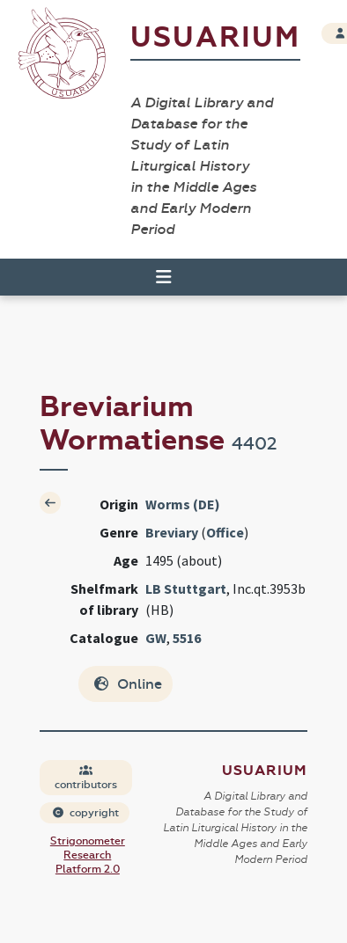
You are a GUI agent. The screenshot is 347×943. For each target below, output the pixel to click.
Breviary (171, 532)
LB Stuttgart (185, 588)
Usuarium (215, 37)
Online (127, 684)
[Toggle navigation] (155, 277)
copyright (85, 813)
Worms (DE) (182, 504)
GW (155, 638)
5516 (187, 638)
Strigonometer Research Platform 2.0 (87, 855)
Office (225, 532)
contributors (86, 778)
